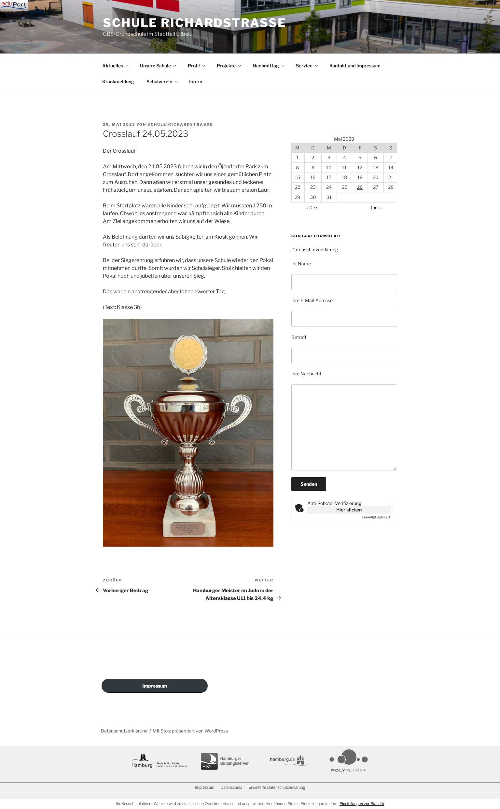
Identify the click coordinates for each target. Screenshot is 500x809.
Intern (195, 81)
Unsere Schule (158, 65)
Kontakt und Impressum (355, 65)
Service (307, 65)
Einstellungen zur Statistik (362, 804)
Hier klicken (349, 509)
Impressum (154, 686)
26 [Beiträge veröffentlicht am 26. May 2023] (360, 187)
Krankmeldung (118, 81)
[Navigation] (14, 5)
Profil (197, 65)
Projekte (229, 65)
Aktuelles (115, 65)
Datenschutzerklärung (314, 249)
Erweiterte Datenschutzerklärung (276, 787)
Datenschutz (231, 787)
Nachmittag (269, 65)
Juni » (376, 207)
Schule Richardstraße (194, 23)
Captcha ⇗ (376, 517)
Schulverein (162, 81)
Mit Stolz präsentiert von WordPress (190, 730)
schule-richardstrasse (180, 124)
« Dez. (312, 207)
